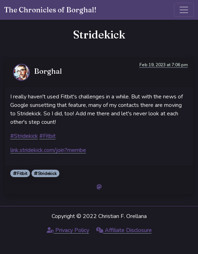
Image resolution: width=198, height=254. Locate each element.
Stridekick (45, 173)
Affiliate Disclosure (124, 230)
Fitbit (20, 173)
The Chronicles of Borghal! (50, 9)
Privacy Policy (68, 230)
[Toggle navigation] (184, 10)
